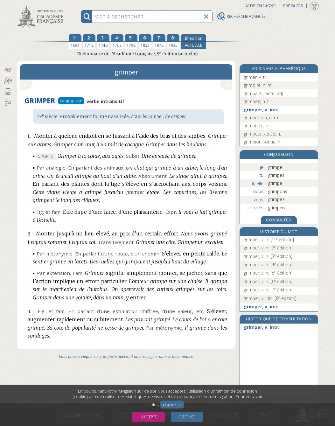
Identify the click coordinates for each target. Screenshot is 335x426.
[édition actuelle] (193, 41)
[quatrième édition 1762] (117, 41)
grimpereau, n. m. (261, 118)
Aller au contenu (41, 5)
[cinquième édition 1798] (131, 41)
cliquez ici (172, 404)
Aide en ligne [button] (260, 5)
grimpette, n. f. (258, 125)
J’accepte (148, 417)
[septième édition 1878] (159, 41)
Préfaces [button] (293, 5)
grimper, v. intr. (261, 110)
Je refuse (186, 417)
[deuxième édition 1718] (89, 41)
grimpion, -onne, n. (262, 142)
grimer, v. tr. (255, 77)
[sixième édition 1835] (145, 41)
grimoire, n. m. (258, 85)
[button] (7, 70)
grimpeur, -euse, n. (262, 134)
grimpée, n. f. (256, 101)
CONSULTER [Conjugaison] (279, 220)
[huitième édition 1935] (173, 41)
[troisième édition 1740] (103, 41)
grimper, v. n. (269, 239)
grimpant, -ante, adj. (264, 93)
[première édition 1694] (75, 41)
